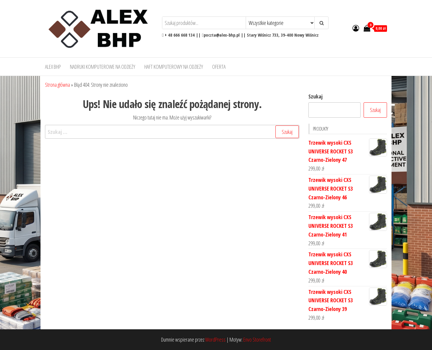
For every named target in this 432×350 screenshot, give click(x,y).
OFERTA (219, 66)
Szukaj (315, 96)
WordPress (215, 339)
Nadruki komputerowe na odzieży (102, 66)
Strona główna (57, 84)
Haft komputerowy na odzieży (173, 66)
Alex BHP (53, 66)
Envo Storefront (257, 339)
